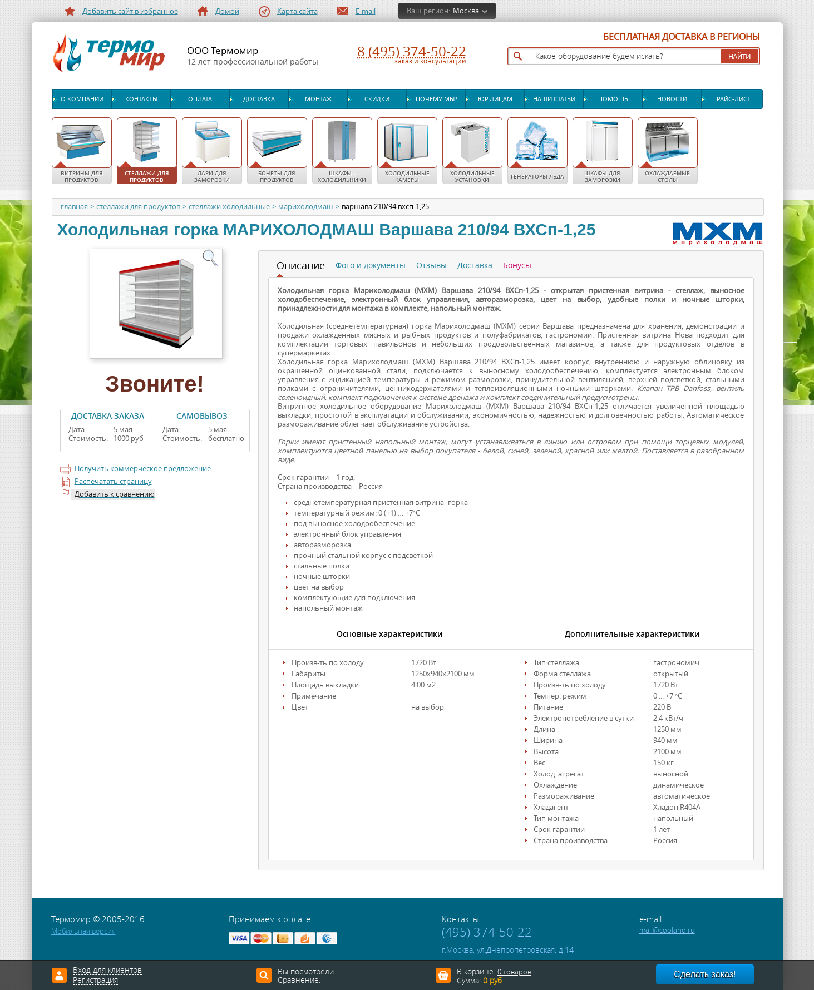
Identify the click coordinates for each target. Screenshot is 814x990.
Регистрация (95, 980)
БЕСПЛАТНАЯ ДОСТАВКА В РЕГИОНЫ (681, 37)
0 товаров (514, 972)
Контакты (141, 99)
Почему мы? (436, 99)
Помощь (613, 99)
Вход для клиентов (107, 970)
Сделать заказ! (705, 974)
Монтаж (318, 99)
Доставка (259, 99)
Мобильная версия (83, 931)
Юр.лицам (495, 99)
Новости (672, 99)
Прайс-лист (731, 99)
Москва (466, 11)
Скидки (376, 99)
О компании (82, 99)
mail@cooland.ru (667, 930)
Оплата (200, 99)
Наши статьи (554, 99)
